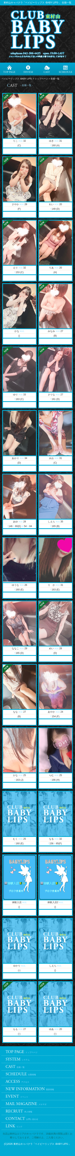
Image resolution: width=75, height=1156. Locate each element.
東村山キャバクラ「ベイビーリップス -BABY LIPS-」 (42, 1144)
